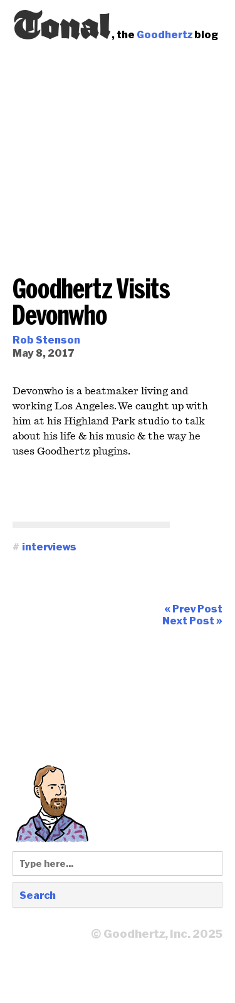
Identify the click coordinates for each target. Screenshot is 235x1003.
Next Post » (192, 620)
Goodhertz (164, 34)
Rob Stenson (46, 339)
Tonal (62, 22)
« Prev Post (193, 608)
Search (37, 895)
